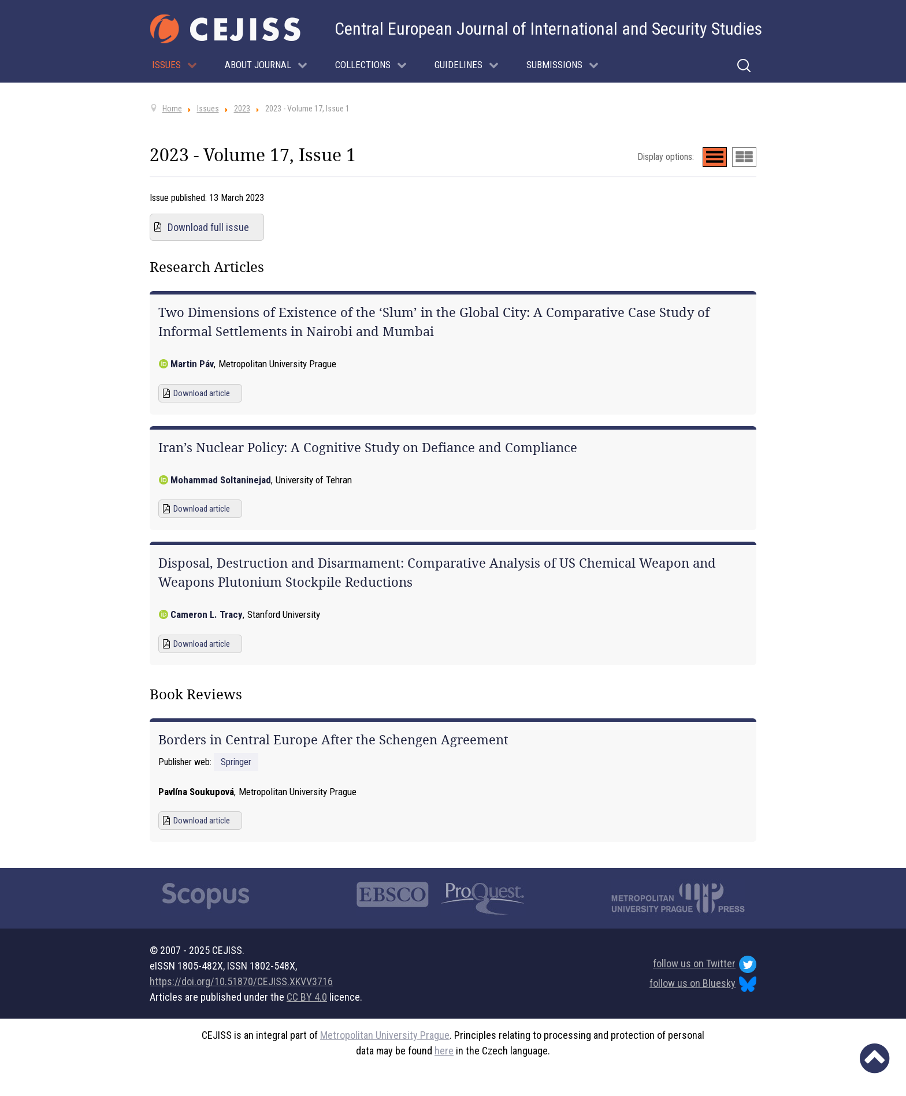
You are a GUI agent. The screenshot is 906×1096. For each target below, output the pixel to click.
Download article (201, 393)
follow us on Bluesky (702, 984)
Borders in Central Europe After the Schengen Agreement (333, 739)
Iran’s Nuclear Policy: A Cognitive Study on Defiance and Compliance (367, 447)
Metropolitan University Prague (385, 1035)
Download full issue (208, 227)
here (444, 1051)
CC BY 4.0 (307, 997)
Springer (236, 761)
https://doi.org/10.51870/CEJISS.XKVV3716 (241, 981)
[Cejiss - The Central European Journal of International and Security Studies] (225, 28)
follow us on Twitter (704, 964)
